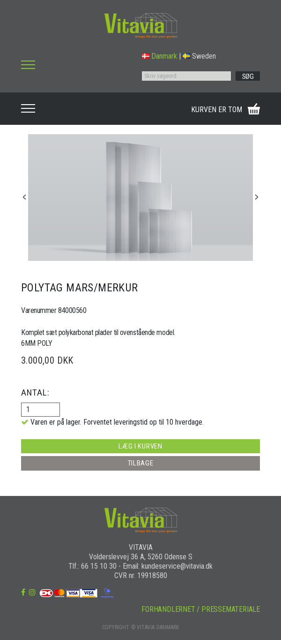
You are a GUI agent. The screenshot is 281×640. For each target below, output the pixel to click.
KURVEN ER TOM (216, 109)
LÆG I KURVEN (140, 446)
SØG (248, 76)
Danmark (159, 56)
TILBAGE (141, 463)
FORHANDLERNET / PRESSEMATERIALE (200, 609)
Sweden (199, 56)
